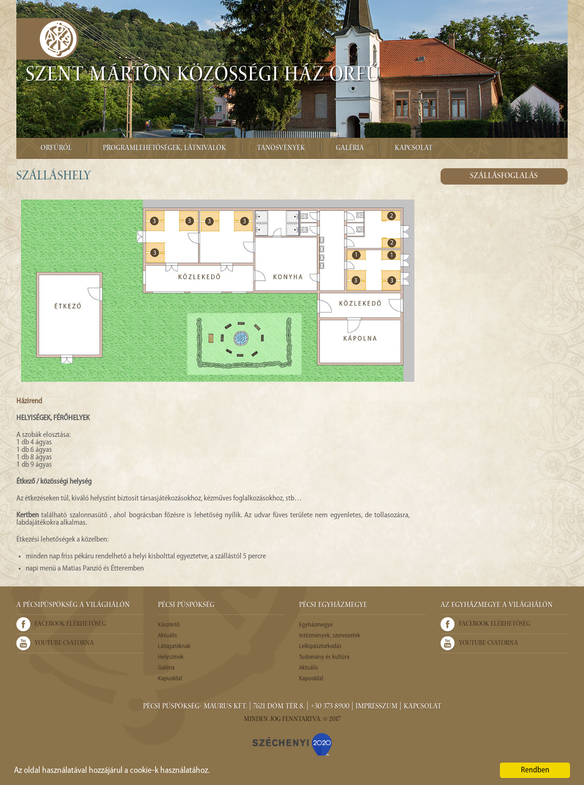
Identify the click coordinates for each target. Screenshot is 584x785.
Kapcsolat (414, 148)
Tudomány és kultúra (324, 657)
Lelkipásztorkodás (320, 646)
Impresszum (377, 707)
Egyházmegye (316, 625)
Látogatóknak (174, 646)
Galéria (350, 148)
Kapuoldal (170, 679)
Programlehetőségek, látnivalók (164, 148)
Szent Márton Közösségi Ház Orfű (203, 76)
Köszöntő (168, 625)
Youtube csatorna (64, 643)
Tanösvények (281, 148)
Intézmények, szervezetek (329, 636)
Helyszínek (171, 657)
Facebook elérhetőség (70, 624)
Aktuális (167, 636)
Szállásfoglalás (504, 176)
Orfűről (56, 148)
